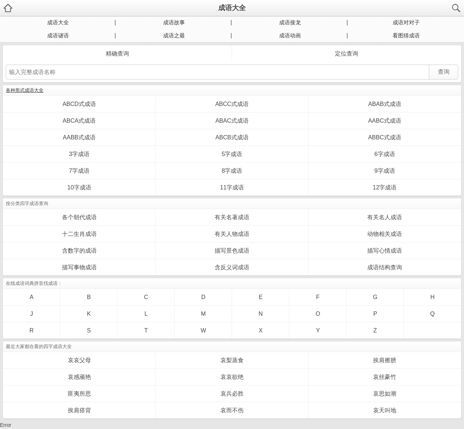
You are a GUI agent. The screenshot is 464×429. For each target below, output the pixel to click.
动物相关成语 (384, 234)
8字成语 (231, 171)
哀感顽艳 (79, 377)
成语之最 (174, 35)
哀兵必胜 (232, 394)
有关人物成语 (232, 234)
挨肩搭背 (79, 410)
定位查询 (346, 53)
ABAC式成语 (232, 121)
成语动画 (290, 35)
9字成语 (384, 171)
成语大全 (232, 8)
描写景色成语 (232, 251)
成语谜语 (58, 35)
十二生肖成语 (79, 234)
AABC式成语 (384, 121)
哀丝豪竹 (384, 377)
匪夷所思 (79, 394)
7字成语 (79, 171)
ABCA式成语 (79, 121)
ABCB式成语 (232, 137)
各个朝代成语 (79, 217)
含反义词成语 (232, 267)
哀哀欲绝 (232, 377)
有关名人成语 (384, 217)
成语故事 (174, 22)
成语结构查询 (384, 267)
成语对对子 (406, 22)
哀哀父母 (79, 360)
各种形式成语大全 (25, 90)
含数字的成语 (79, 251)
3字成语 (79, 154)
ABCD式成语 (79, 104)
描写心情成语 (384, 251)
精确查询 (117, 53)
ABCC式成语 (232, 104)
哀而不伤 (232, 410)
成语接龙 (290, 22)
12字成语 (385, 187)
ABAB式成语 (384, 104)
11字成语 (232, 187)
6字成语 (384, 154)
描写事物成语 (79, 267)
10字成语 (79, 187)
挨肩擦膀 (384, 360)
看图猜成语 (406, 35)
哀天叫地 (384, 410)
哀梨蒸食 (232, 360)
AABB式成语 (79, 137)
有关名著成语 (232, 217)
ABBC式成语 (384, 137)
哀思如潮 (384, 394)
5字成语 (231, 154)
